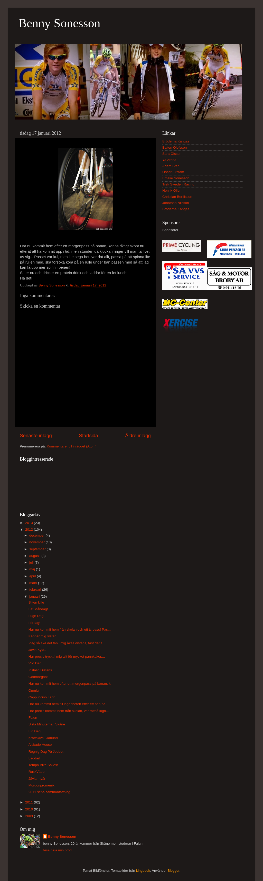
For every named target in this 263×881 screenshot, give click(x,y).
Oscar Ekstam (173, 172)
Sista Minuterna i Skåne (47, 724)
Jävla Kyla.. (37, 650)
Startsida (88, 435)
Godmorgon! (38, 677)
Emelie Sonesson (175, 178)
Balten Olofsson (174, 147)
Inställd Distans (40, 670)
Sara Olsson (171, 154)
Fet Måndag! (38, 609)
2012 (29, 529)
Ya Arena (169, 160)
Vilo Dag (35, 663)
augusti (35, 556)
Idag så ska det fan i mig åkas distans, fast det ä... (67, 643)
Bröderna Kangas (175, 141)
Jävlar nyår (37, 779)
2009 (29, 816)
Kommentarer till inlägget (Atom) (72, 446)
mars (33, 583)
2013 (29, 523)
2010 (29, 809)
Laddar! (34, 758)
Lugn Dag (36, 616)
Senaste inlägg (36, 435)
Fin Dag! (35, 731)
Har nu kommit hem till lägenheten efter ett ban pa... (68, 704)
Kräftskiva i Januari (43, 738)
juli (31, 562)
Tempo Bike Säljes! (43, 765)
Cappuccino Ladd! (43, 697)
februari (35, 589)
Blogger (174, 870)
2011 (29, 802)
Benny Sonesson (59, 23)
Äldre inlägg (138, 435)
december (37, 535)
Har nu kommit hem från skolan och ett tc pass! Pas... (70, 629)
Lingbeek (143, 870)
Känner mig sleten (43, 636)
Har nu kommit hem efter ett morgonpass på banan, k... (71, 683)
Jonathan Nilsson (175, 203)
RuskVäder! (38, 772)
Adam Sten (171, 166)
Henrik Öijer (171, 190)
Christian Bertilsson (177, 197)
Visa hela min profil (57, 850)
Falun (33, 717)
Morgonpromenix (41, 785)
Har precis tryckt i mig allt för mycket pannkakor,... (67, 656)
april (33, 576)
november (37, 542)
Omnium (35, 690)
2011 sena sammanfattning (49, 792)
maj (32, 569)
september (38, 549)
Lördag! (34, 623)
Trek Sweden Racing (178, 184)
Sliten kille (36, 602)
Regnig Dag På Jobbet (46, 751)
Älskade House (40, 745)
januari (35, 596)
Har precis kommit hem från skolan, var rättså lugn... (69, 711)
